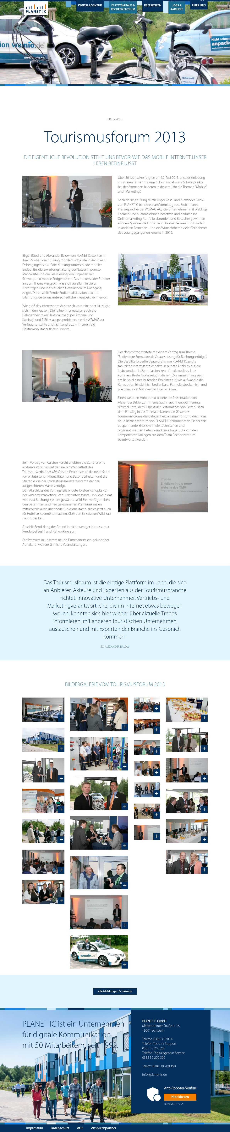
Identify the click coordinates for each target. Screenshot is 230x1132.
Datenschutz (60, 1127)
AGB (80, 1127)
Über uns (199, 4)
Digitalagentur (90, 4)
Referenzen (152, 4)
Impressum (34, 1127)
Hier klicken (180, 1096)
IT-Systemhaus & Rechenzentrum (123, 6)
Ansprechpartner (103, 1127)
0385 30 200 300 (153, 1057)
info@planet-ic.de (154, 1074)
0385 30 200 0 (163, 1038)
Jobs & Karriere (176, 6)
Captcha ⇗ (173, 1103)
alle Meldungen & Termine (115, 990)
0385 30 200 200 (153, 1047)
